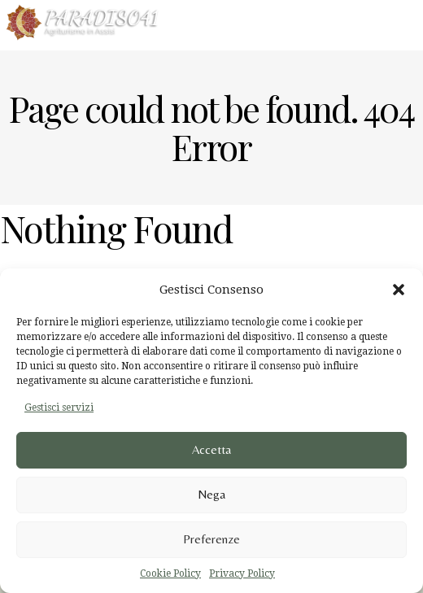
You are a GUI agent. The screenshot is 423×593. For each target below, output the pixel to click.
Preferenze (211, 539)
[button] (398, 289)
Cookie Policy (170, 573)
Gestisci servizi (59, 407)
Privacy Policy (242, 573)
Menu (392, 21)
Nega (211, 494)
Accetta (211, 449)
